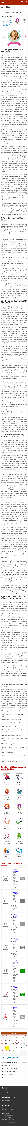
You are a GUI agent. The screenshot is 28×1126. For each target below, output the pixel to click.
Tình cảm (5, 25)
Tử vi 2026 (5, 1102)
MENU (23, 2)
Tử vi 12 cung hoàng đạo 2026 (10, 1068)
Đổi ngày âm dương (8, 1074)
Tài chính (10, 21)
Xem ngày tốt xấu (6, 1094)
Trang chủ (4, 10)
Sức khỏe (10, 25)
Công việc (5, 21)
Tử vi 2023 (11, 10)
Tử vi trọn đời (5, 1108)
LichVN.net (5, 2)
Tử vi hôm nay (6, 1100)
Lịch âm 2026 (6, 1065)
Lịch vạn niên (6, 1090)
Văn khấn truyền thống (8, 1119)
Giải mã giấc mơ (7, 1078)
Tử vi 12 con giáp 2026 (8, 1071)
